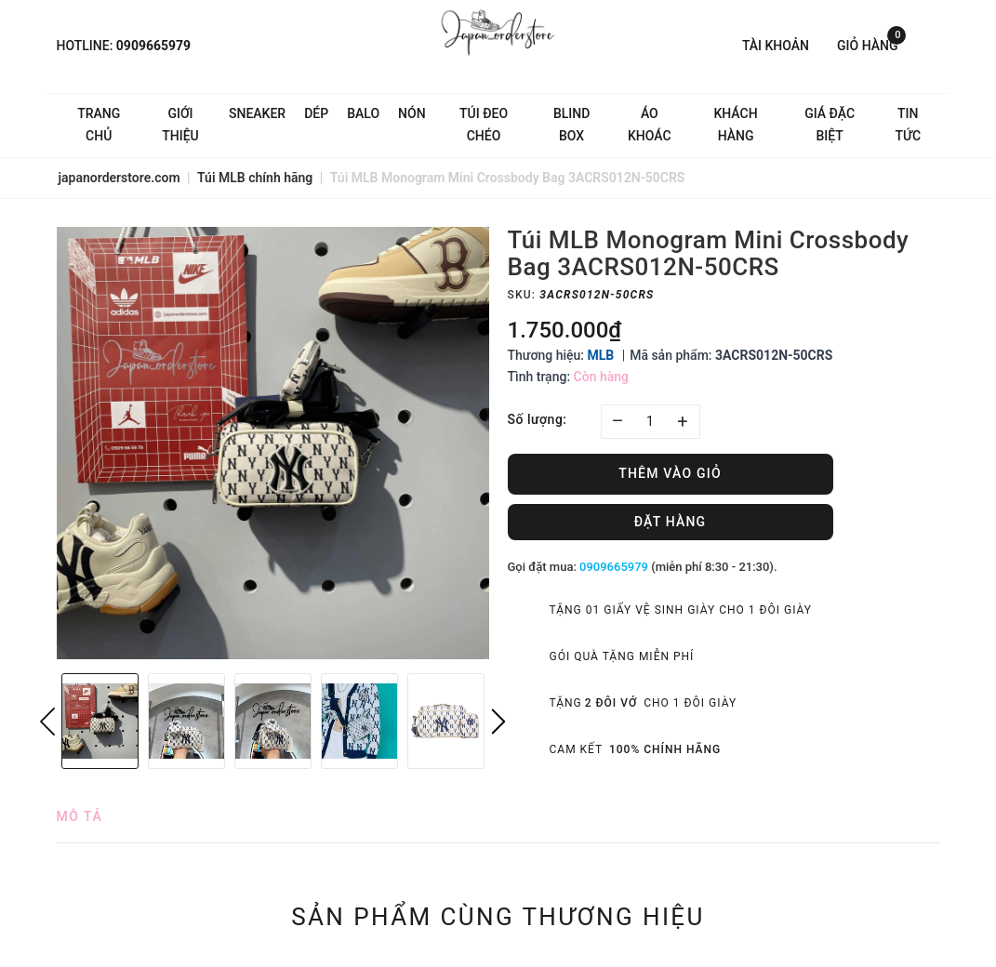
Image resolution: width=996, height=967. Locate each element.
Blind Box (571, 124)
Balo (363, 113)
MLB (600, 355)
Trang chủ (98, 124)
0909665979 (153, 45)
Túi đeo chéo (483, 124)
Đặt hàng (670, 521)
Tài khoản (775, 45)
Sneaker (257, 113)
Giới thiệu (180, 124)
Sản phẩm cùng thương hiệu (498, 917)
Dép (316, 113)
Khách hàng (735, 124)
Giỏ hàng (871, 44)
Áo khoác (649, 124)
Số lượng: (537, 419)
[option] (273, 443)
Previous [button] (47, 721)
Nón (412, 113)
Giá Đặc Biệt (829, 124)
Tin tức (909, 124)
